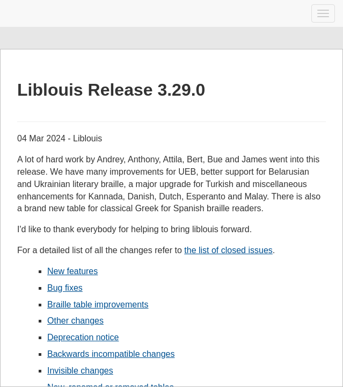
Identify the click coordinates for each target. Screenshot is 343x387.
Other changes (75, 320)
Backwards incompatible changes (110, 354)
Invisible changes (80, 370)
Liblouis (17, 13)
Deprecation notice (83, 337)
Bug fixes (65, 287)
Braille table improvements (98, 304)
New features (72, 271)
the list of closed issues (228, 250)
